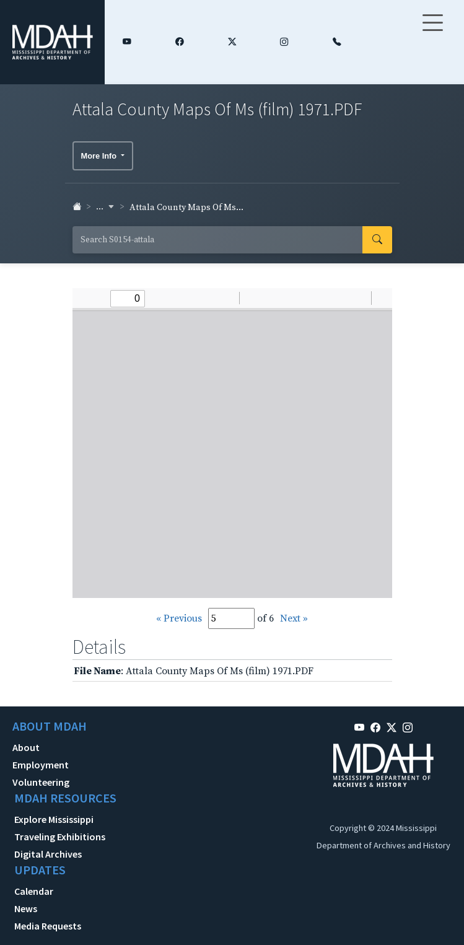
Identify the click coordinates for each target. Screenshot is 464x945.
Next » (294, 618)
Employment (40, 764)
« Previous (179, 618)
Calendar (33, 891)
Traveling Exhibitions (59, 836)
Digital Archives (48, 854)
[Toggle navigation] (432, 30)
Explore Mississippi (54, 819)
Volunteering (40, 782)
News (25, 908)
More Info (100, 155)
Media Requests (47, 926)
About (26, 747)
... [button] (105, 207)
